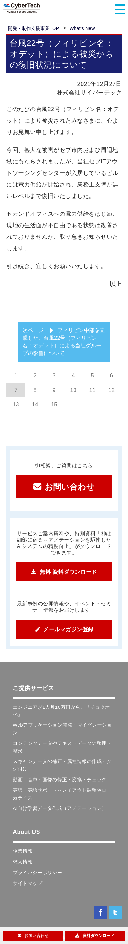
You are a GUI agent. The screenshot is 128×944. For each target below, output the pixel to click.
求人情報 (22, 862)
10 (73, 390)
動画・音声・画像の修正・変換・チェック (60, 779)
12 (111, 390)
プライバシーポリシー (37, 872)
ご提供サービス (33, 688)
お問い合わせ (70, 486)
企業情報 (22, 851)
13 (16, 404)
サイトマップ (27, 883)
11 (92, 390)
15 (54, 404)
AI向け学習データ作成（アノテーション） (59, 808)
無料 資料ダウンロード (68, 572)
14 (35, 404)
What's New (82, 28)
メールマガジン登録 (68, 629)
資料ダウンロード (99, 935)
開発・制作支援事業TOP (33, 28)
